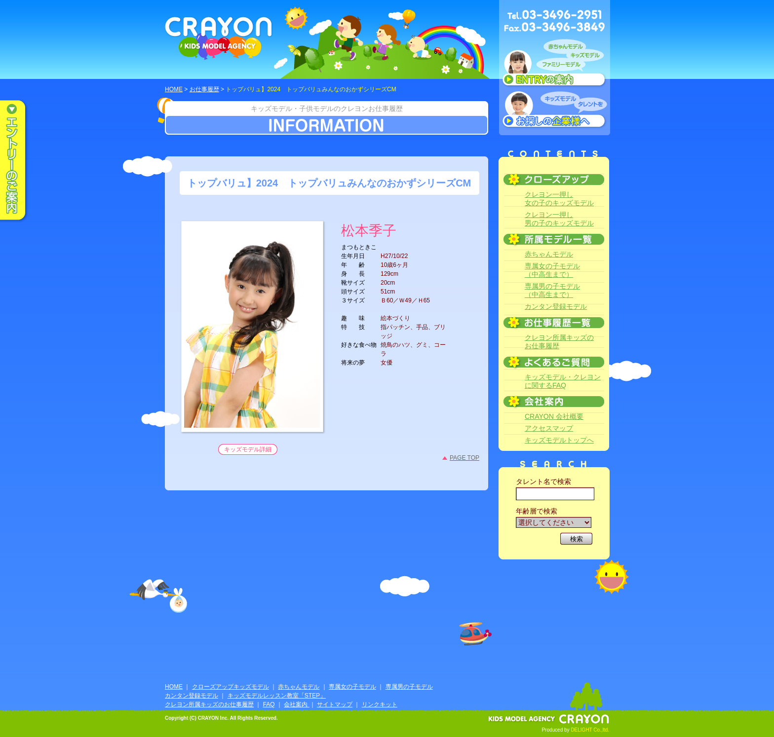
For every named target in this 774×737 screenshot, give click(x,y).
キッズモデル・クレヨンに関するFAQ (563, 381)
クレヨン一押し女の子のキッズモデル (559, 198)
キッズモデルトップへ (559, 440)
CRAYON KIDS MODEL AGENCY (219, 38)
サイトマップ (334, 704)
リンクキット (379, 704)
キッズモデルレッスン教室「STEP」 (277, 695)
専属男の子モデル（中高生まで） (552, 290)
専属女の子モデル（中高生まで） (552, 270)
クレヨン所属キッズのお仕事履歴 (559, 341)
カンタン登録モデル (556, 306)
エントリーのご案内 (19, 161)
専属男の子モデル (409, 686)
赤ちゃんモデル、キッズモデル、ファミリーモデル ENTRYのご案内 (554, 65)
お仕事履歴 (204, 89)
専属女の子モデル (352, 686)
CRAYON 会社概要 (554, 416)
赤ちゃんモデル (549, 254)
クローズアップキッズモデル (230, 686)
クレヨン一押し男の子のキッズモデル (559, 219)
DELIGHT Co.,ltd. (590, 730)
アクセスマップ (549, 428)
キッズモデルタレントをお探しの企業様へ (554, 110)
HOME (174, 89)
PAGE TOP (464, 458)
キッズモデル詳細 (247, 449)
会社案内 (296, 704)
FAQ (269, 704)
